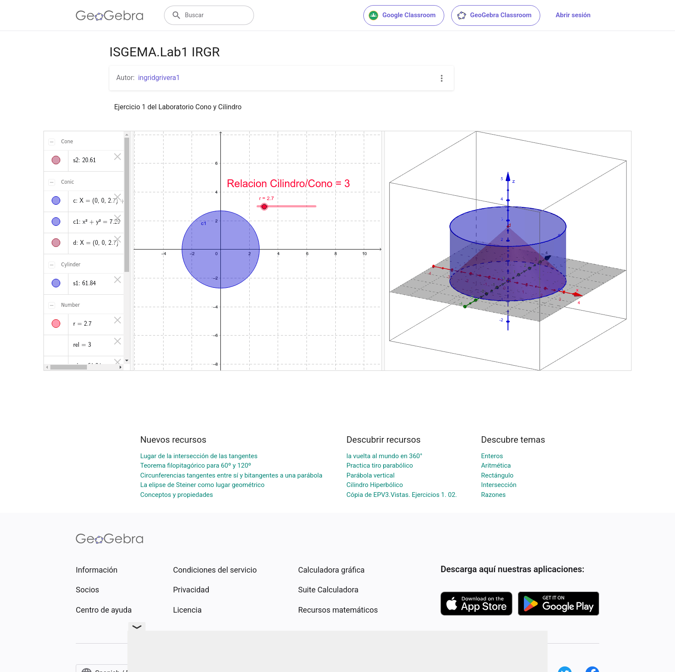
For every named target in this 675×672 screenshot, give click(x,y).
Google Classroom (402, 15)
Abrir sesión (573, 15)
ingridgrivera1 (159, 78)
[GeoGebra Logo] (109, 15)
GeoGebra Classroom (494, 15)
